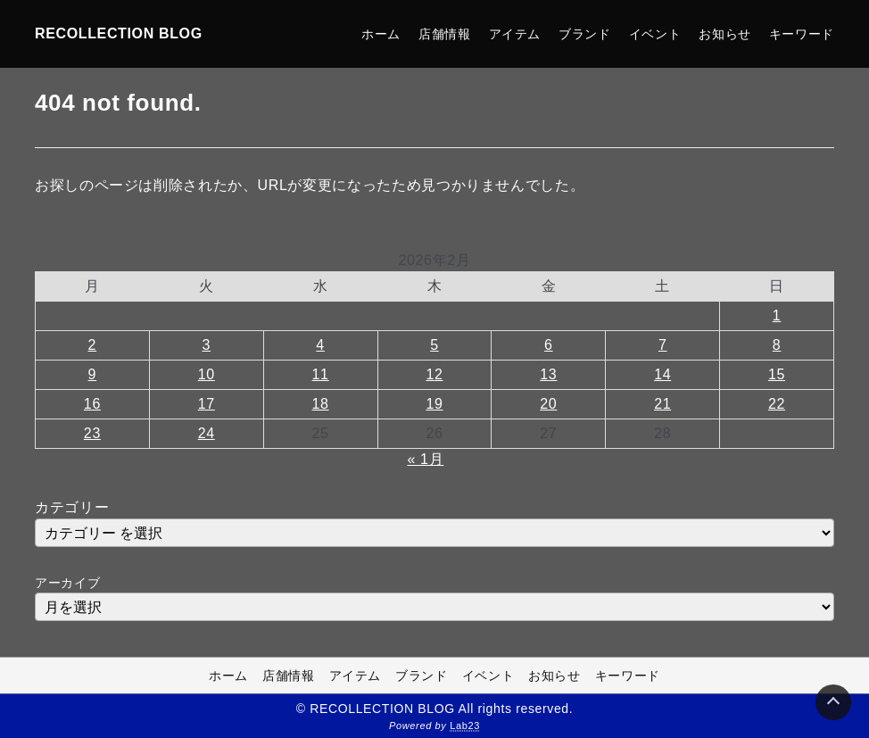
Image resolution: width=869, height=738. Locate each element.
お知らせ (725, 34)
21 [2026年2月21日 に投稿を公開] (662, 403)
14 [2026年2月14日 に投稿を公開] (662, 374)
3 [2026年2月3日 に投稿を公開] (206, 344)
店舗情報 (444, 34)
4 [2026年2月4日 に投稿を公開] (320, 344)
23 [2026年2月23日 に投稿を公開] (92, 433)
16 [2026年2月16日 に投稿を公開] (92, 403)
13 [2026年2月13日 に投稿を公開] (548, 374)
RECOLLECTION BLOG (119, 33)
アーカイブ (67, 583)
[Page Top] (833, 702)
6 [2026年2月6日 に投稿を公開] (548, 344)
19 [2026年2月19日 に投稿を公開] (434, 403)
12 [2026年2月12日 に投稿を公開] (434, 374)
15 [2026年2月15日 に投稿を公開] (776, 374)
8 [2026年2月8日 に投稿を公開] (777, 344)
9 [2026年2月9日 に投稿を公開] (92, 374)
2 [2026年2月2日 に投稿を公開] (92, 344)
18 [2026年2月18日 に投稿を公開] (320, 403)
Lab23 (465, 725)
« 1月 (425, 459)
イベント (655, 34)
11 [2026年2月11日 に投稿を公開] (320, 374)
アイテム (515, 34)
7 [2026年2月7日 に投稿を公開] (662, 344)
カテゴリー (72, 507)
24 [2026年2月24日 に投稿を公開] (206, 433)
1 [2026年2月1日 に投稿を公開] (777, 315)
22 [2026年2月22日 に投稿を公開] (776, 403)
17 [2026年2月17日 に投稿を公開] (206, 403)
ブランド (585, 34)
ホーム (381, 34)
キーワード (801, 34)
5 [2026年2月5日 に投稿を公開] (434, 344)
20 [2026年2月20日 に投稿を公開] (548, 403)
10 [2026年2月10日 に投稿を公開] (206, 374)
